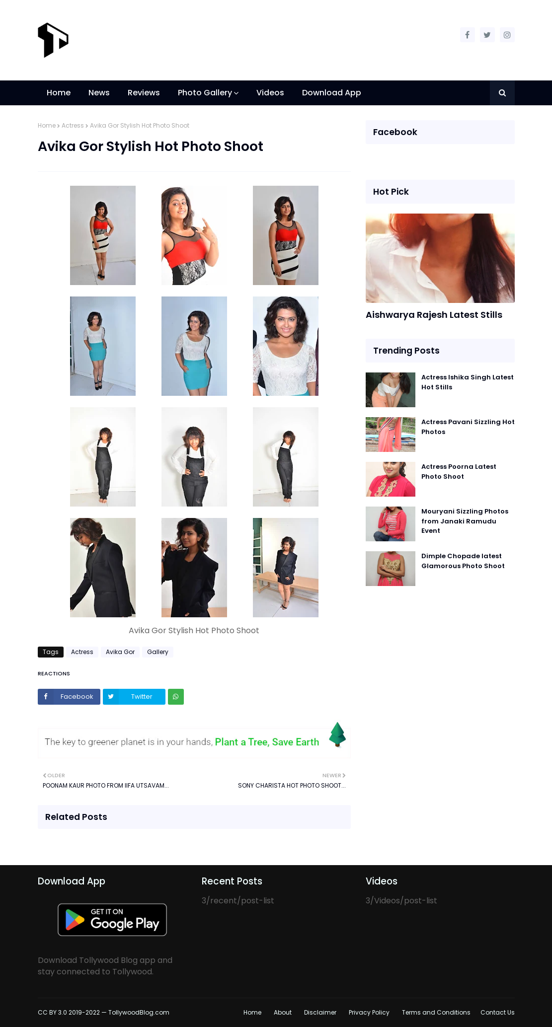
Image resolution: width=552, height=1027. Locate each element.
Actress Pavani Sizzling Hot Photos (468, 427)
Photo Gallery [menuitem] (205, 92)
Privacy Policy (369, 1012)
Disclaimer (320, 1012)
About (283, 1012)
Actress (73, 125)
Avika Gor (120, 652)
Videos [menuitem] (270, 92)
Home (47, 125)
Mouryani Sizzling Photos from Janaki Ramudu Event (464, 521)
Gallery (157, 652)
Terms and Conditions (436, 1012)
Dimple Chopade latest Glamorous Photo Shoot (463, 561)
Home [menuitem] (59, 92)
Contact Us (497, 1012)
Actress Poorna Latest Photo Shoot (458, 471)
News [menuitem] (99, 92)
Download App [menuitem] (331, 92)
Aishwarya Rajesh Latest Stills (434, 314)
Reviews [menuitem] (144, 92)
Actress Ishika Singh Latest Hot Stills (467, 382)
